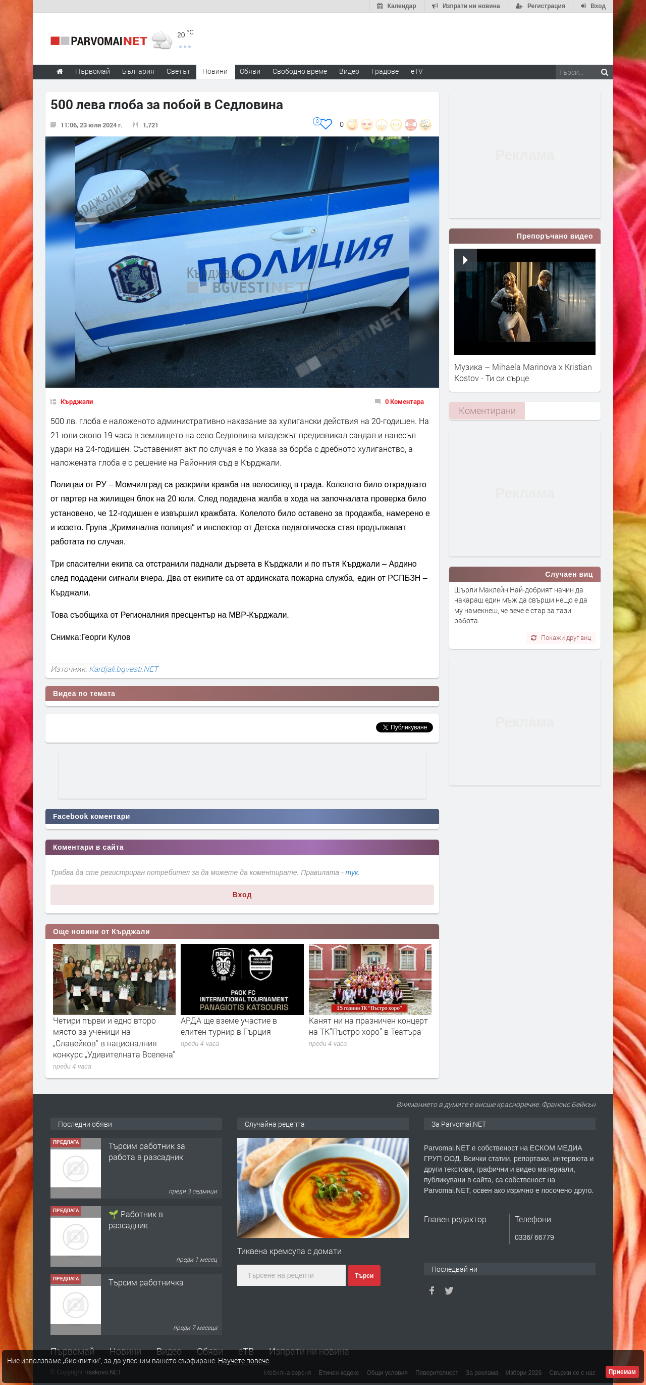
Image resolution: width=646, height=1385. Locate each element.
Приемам (622, 1371)
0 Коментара (404, 401)
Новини (215, 71)
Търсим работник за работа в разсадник (147, 1151)
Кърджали (77, 401)
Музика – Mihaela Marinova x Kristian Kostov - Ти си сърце (523, 372)
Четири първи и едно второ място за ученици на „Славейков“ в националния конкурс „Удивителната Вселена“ (114, 1037)
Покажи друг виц (561, 637)
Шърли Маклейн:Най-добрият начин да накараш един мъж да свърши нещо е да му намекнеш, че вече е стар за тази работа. (520, 605)
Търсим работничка (146, 1282)
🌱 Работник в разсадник (136, 1219)
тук (352, 872)
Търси (364, 1275)
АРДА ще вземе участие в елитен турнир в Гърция (229, 1026)
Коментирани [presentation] (487, 410)
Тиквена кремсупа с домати (289, 1250)
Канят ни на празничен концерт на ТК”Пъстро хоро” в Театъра (368, 1026)
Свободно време (300, 71)
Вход (242, 895)
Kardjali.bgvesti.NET (123, 669)
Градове (385, 71)
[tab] (487, 411)
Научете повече (243, 1360)
